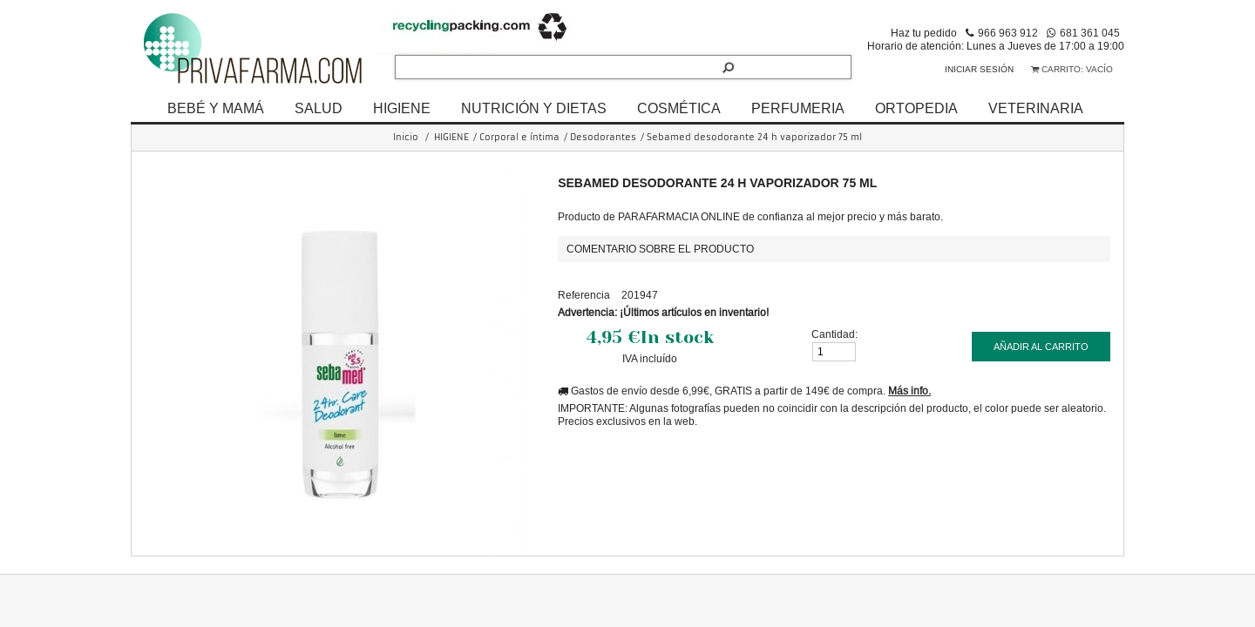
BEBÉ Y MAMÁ (215, 108)
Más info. (909, 390)
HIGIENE (402, 108)
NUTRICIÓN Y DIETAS (534, 108)
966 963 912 (1008, 32)
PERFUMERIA (798, 108)
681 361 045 (1090, 32)
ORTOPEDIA (916, 108)
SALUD (319, 108)
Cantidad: (834, 333)
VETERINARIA (1035, 108)
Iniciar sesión (979, 69)
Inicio (405, 137)
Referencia (584, 294)
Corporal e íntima (519, 137)
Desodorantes (603, 137)
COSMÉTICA (679, 108)
